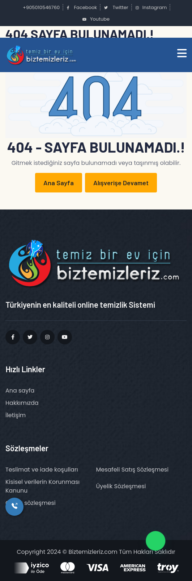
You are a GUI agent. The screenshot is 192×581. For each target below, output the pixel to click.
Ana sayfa (19, 390)
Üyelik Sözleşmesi (121, 486)
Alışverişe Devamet (121, 183)
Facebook (82, 7)
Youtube (96, 19)
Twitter (116, 7)
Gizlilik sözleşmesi (30, 503)
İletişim (15, 415)
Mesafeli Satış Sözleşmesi (132, 469)
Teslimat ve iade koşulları (41, 469)
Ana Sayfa (58, 183)
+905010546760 (41, 7)
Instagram (151, 7)
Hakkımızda (22, 403)
